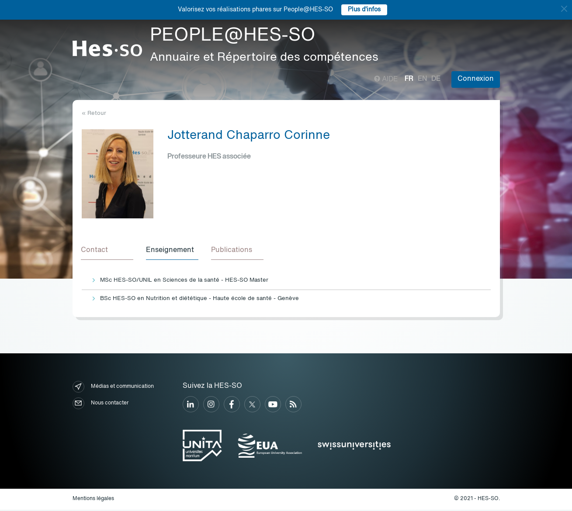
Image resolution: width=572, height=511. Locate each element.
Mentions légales (93, 500)
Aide (386, 79)
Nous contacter (100, 405)
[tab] (108, 252)
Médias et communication (113, 388)
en (422, 79)
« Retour (94, 113)
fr (409, 79)
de (435, 79)
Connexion (476, 79)
